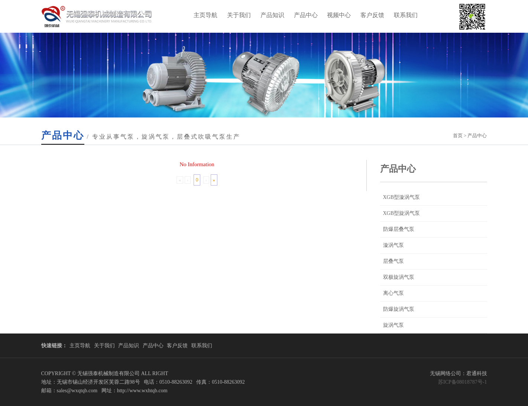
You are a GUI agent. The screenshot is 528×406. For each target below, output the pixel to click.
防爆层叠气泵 (398, 229)
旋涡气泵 (393, 325)
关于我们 (239, 15)
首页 (458, 135)
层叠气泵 (393, 261)
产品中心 (306, 15)
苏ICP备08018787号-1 (462, 382)
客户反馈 (372, 15)
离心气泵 (393, 293)
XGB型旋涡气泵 (401, 213)
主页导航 (205, 15)
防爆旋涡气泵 (398, 309)
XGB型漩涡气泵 (401, 197)
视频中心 (339, 15)
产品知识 (272, 15)
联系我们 (406, 15)
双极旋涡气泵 (398, 277)
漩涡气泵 (393, 245)
